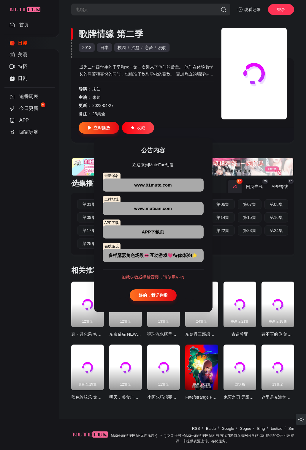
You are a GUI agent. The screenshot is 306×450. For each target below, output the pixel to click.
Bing (261, 428)
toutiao (276, 428)
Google (228, 428)
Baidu (211, 428)
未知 (96, 89)
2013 (86, 47)
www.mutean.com (153, 208)
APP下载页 (153, 231)
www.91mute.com (153, 184)
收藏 (138, 127)
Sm (291, 428)
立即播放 (99, 127)
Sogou (245, 428)
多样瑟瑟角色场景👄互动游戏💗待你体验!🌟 (153, 255)
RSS (196, 428)
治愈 (135, 47)
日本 (104, 47)
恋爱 (149, 47)
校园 (122, 47)
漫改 (162, 47)
